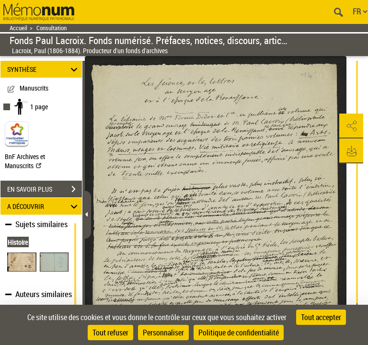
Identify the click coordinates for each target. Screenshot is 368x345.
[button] (351, 126)
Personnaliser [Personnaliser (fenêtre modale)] (163, 332)
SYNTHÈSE (43, 69)
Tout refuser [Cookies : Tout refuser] (110, 332)
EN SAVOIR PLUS (44, 189)
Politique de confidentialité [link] (238, 332)
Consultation (51, 28)
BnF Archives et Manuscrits (25, 161)
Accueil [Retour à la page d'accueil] (18, 28)
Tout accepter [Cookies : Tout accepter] (321, 317)
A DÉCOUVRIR (43, 206)
